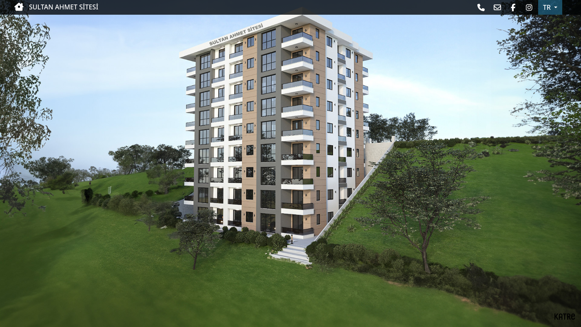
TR (547, 7)
